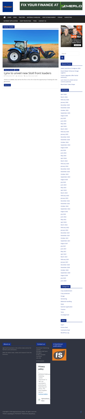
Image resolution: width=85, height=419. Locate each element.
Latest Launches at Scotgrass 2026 (70, 68)
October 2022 (64, 206)
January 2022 (64, 230)
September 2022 (65, 209)
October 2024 (64, 142)
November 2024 (65, 139)
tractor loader (34, 76)
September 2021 (65, 241)
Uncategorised (65, 315)
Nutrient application (11, 21)
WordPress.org (65, 333)
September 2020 (65, 273)
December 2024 (65, 137)
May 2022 (63, 219)
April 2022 (64, 222)
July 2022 (63, 214)
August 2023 (64, 179)
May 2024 (63, 155)
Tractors (22, 17)
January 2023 (64, 198)
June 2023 (63, 185)
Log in (62, 325)
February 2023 (65, 195)
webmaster (20, 76)
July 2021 (63, 246)
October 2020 (64, 270)
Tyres (35, 21)
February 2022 (65, 227)
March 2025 (64, 129)
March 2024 (64, 161)
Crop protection (25, 21)
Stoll (29, 76)
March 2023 (64, 193)
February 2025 (65, 131)
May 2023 (63, 187)
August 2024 (64, 147)
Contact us (42, 21)
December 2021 (65, 233)
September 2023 (65, 177)
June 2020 (63, 281)
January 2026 (64, 102)
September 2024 (65, 145)
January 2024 (64, 166)
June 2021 (63, 249)
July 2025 (63, 118)
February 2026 (65, 99)
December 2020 (65, 265)
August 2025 (64, 115)
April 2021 (64, 254)
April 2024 (64, 158)
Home (9, 17)
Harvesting (68, 17)
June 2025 (63, 121)
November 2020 (65, 267)
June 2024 (63, 153)
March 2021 (64, 257)
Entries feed (64, 327)
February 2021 (65, 259)
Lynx (26, 76)
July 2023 (63, 182)
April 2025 (64, 126)
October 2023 (64, 174)
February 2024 (65, 163)
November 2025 (65, 107)
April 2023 (64, 190)
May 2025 (63, 123)
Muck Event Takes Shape (68, 84)
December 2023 (65, 169)
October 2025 (64, 110)
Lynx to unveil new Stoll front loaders (27, 73)
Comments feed (65, 330)
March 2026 (64, 97)
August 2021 (64, 243)
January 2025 (64, 134)
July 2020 (63, 278)
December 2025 (65, 105)
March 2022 (64, 225)
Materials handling (33, 17)
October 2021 (64, 238)
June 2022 (63, 217)
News (15, 17)
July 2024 (63, 150)
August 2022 (64, 211)
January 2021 (64, 262)
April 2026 (64, 94)
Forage (60, 17)
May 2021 (63, 251)
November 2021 (65, 235)
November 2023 (65, 171)
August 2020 (64, 275)
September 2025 (65, 113)
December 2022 (65, 201)
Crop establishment (49, 17)
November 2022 (65, 203)
